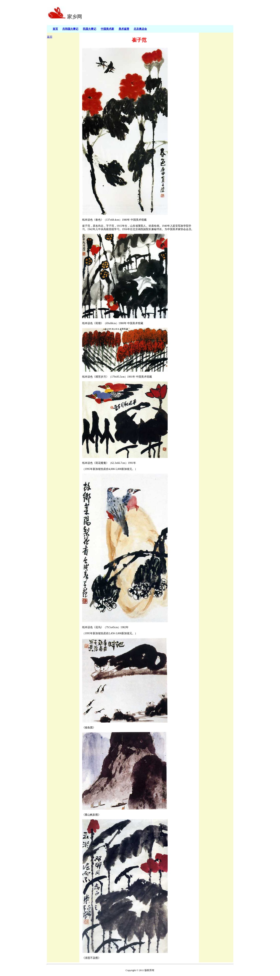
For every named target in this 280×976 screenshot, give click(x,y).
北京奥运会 (140, 28)
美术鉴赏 (124, 28)
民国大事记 (89, 28)
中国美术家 (107, 28)
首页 (55, 28)
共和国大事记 (70, 28)
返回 (49, 36)
